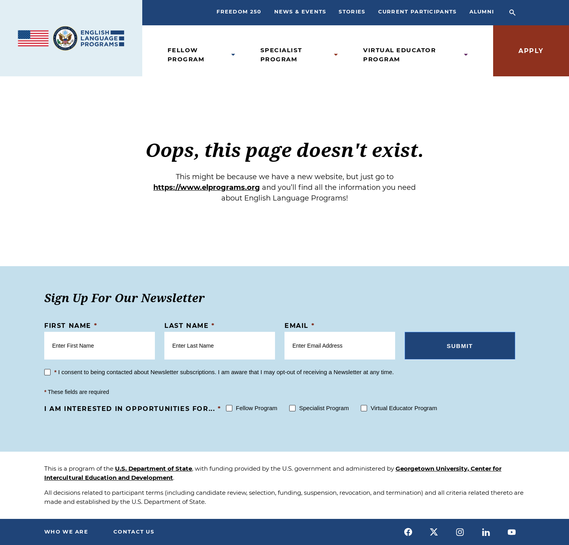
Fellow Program (186, 54)
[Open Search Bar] (512, 12)
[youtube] (512, 532)
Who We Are (66, 531)
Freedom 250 (239, 11)
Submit (460, 346)
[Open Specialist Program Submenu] (336, 55)
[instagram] (460, 532)
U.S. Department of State (153, 468)
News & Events (300, 11)
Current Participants (417, 11)
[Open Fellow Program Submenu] (233, 55)
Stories (352, 11)
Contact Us (133, 531)
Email (299, 325)
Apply (531, 51)
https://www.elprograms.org (206, 187)
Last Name (189, 325)
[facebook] (408, 532)
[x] (434, 532)
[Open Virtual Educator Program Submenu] (466, 55)
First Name (70, 325)
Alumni (481, 11)
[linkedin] (486, 532)
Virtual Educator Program (399, 54)
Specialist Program (281, 54)
